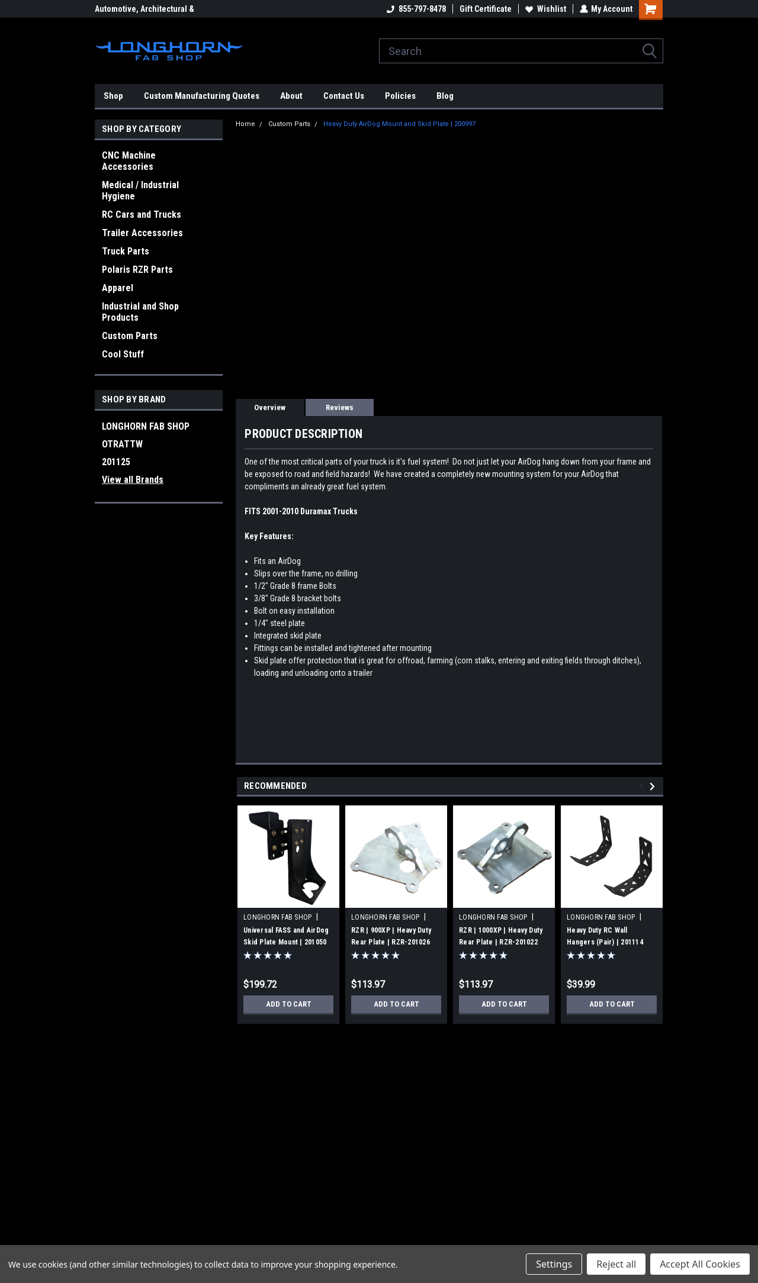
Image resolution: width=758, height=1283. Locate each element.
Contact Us (343, 96)
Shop (113, 96)
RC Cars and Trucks (141, 214)
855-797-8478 (415, 9)
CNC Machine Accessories (129, 161)
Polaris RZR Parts (137, 269)
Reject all (616, 1264)
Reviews (340, 407)
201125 (116, 462)
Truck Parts (125, 251)
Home (245, 124)
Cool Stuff (123, 354)
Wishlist (545, 9)
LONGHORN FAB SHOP (146, 426)
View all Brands (132, 479)
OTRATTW (122, 444)
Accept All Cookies (700, 1264)
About (291, 96)
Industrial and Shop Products (140, 312)
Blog (445, 96)
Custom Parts (130, 335)
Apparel (117, 288)
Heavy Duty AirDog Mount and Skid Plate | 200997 (399, 124)
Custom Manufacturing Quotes (201, 96)
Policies (400, 96)
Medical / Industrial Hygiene (140, 190)
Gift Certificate (485, 9)
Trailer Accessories (142, 232)
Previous (643, 786)
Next (654, 786)
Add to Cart (288, 1004)
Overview (269, 407)
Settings (554, 1264)
